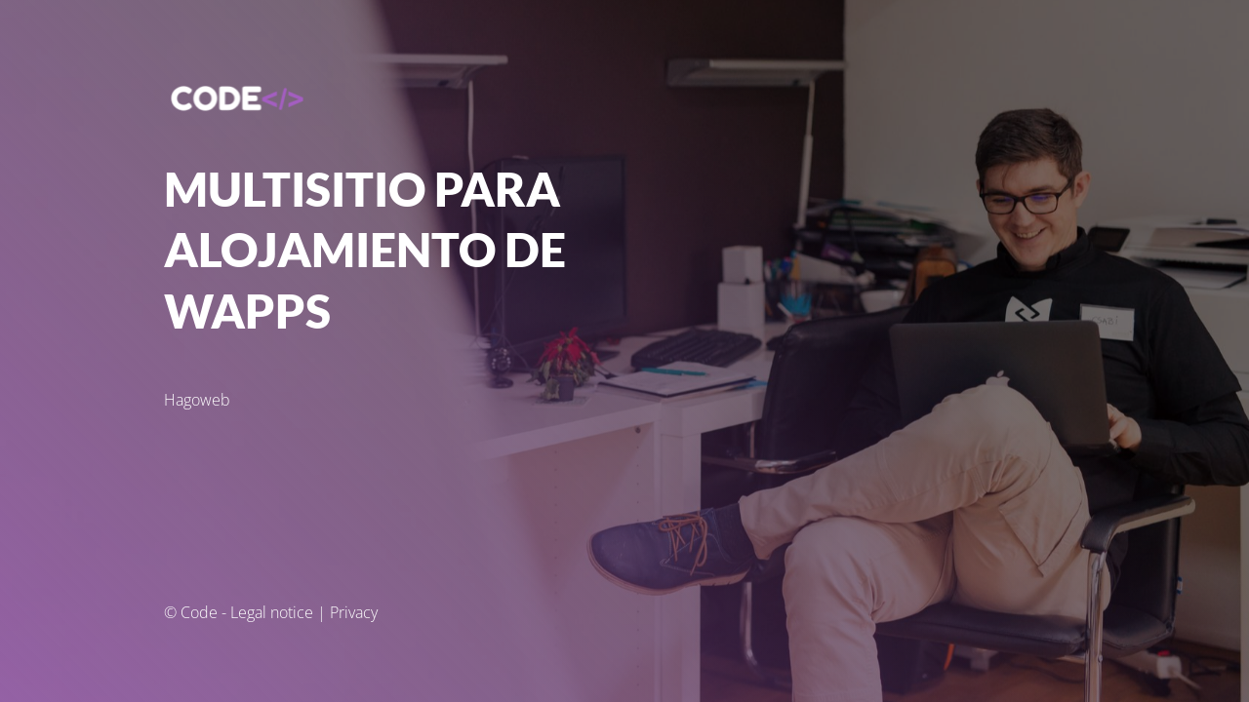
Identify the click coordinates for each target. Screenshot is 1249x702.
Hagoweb (197, 399)
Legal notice (271, 612)
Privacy (354, 612)
